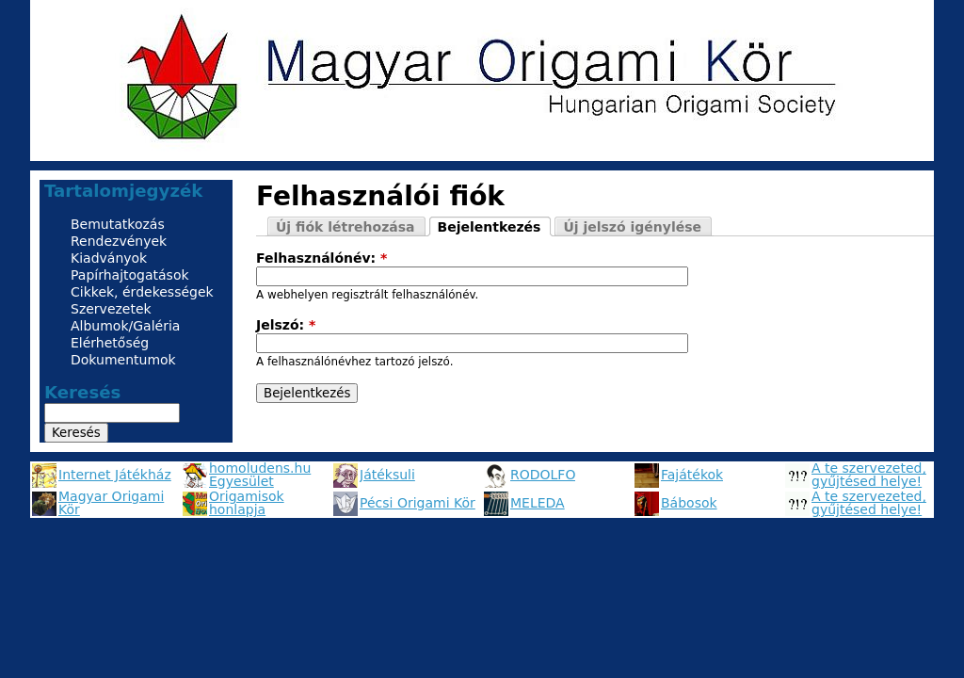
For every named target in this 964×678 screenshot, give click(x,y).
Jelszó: (285, 324)
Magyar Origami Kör (111, 503)
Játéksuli (387, 474)
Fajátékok (692, 474)
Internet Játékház (114, 474)
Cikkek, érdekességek (142, 291)
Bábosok (689, 502)
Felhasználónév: (321, 258)
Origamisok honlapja (246, 503)
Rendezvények (119, 241)
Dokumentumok (123, 359)
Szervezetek (111, 308)
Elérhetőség (110, 342)
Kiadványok (109, 258)
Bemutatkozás (118, 224)
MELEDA (537, 502)
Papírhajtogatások (130, 274)
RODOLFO (542, 474)
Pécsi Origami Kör (417, 502)
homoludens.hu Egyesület (260, 474)
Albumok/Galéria (125, 325)
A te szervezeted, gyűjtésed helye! (868, 474)
